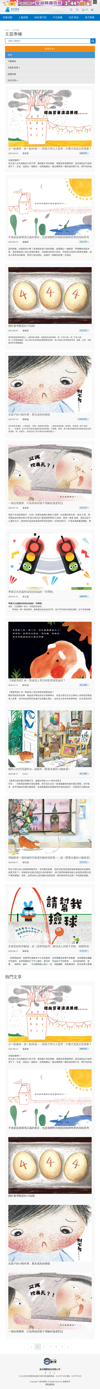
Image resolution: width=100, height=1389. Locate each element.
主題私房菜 (13, 67)
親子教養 (89, 17)
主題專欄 (15, 30)
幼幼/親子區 (40, 17)
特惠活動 (7, 17)
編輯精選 (83, 153)
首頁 (7, 30)
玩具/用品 (74, 17)
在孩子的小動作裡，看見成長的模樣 (29, 1263)
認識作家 (12, 74)
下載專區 (12, 61)
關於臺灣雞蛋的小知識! (21, 1195)
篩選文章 (49, 49)
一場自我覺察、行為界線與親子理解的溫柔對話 (35, 1331)
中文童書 (57, 17)
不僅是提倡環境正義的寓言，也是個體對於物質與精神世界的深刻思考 (48, 1127)
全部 (10, 55)
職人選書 (83, 685)
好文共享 (12, 80)
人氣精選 (23, 17)
